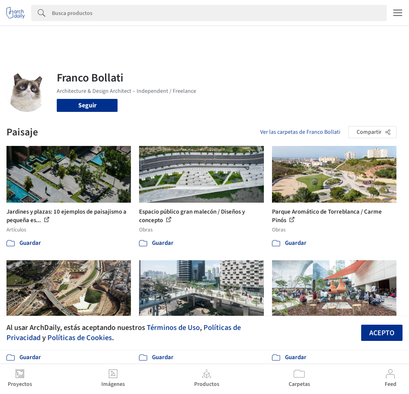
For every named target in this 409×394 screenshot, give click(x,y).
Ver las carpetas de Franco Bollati (300, 132)
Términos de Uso (173, 327)
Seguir (87, 105)
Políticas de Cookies (79, 337)
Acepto (381, 333)
